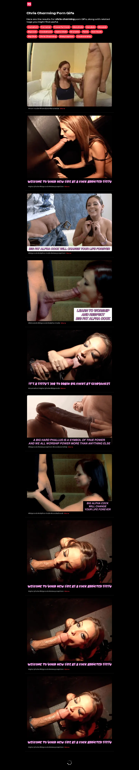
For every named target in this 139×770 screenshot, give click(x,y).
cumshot (33, 27)
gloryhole (78, 27)
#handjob (44, 108)
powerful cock (62, 27)
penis (85, 32)
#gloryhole (33, 186)
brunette (74, 32)
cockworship (84, 36)
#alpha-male (44, 253)
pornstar (46, 27)
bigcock (32, 32)
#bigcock (44, 186)
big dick (32, 36)
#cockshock (57, 513)
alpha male (61, 32)
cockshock (46, 32)
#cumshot (33, 388)
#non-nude (33, 108)
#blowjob (33, 323)
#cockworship (60, 447)
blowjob (102, 27)
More (62, 108)
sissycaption (67, 36)
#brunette (54, 108)
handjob (90, 27)
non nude (96, 32)
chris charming (48, 36)
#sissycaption (56, 186)
